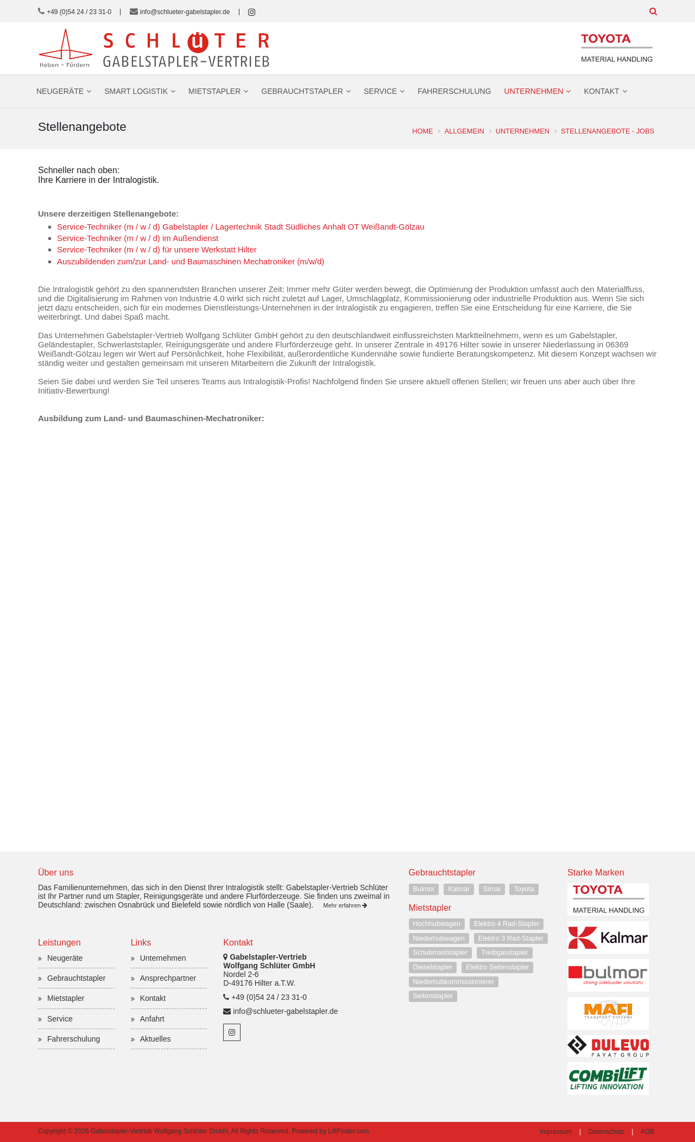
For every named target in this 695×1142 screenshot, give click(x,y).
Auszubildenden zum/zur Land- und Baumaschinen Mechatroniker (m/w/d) (191, 261)
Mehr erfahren (345, 905)
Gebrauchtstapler (302, 91)
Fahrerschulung (454, 91)
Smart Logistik (136, 91)
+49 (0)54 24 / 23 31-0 (79, 12)
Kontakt (601, 91)
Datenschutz (606, 1131)
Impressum (556, 1131)
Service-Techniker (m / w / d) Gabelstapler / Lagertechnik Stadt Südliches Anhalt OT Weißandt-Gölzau (241, 226)
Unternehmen (534, 91)
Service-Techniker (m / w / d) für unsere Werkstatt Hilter (157, 249)
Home (422, 131)
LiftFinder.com (348, 1131)
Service (380, 91)
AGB (647, 1131)
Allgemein (464, 131)
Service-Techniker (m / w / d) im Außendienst (138, 238)
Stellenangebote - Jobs (607, 131)
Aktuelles (155, 1039)
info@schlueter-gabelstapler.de (185, 12)
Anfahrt (152, 1018)
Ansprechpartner (168, 978)
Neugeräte (60, 91)
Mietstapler (214, 91)
